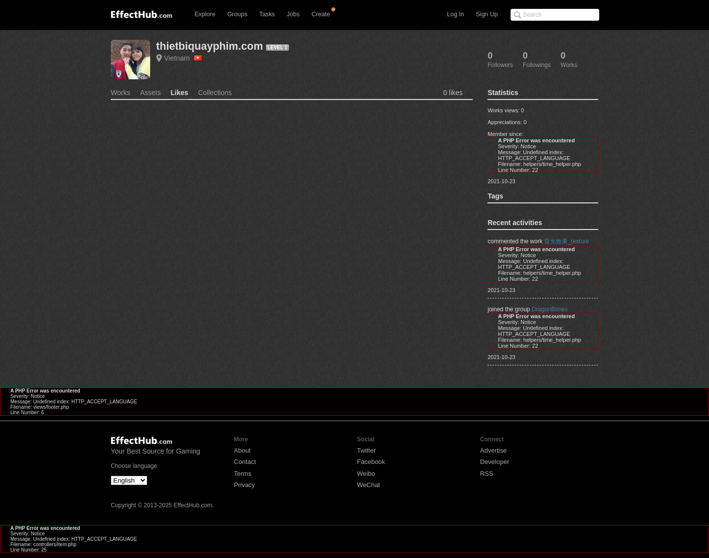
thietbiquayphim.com (209, 46)
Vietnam (183, 58)
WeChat (368, 485)
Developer (494, 461)
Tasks (267, 14)
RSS (486, 473)
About (242, 450)
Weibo (366, 473)
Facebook (371, 461)
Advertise (493, 450)
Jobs (293, 14)
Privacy (244, 485)
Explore (204, 14)
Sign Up (487, 14)
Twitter (366, 450)
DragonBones (550, 309)
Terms (242, 473)
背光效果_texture (566, 241)
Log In (455, 14)
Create (321, 14)
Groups (237, 14)
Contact (245, 461)
